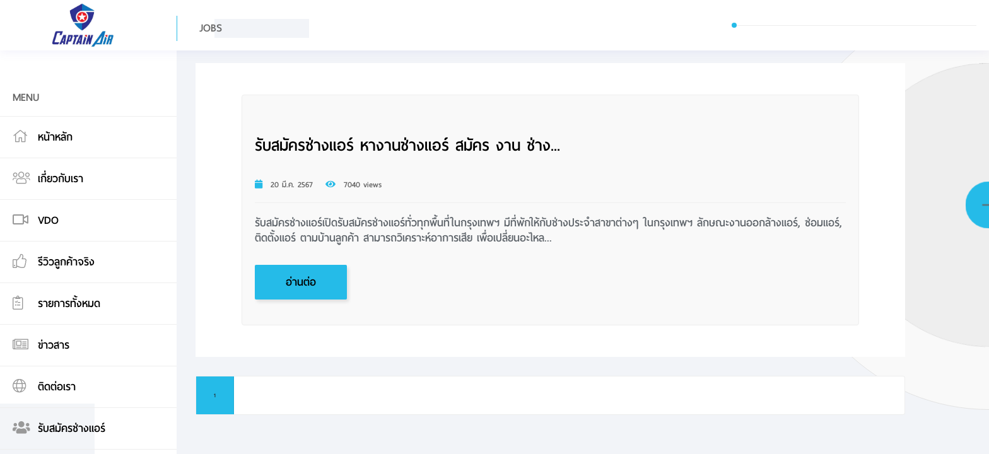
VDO (48, 220)
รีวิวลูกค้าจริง (66, 262)
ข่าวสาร (53, 345)
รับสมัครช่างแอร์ (71, 428)
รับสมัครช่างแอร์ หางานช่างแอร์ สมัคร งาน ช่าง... (407, 145)
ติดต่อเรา (57, 387)
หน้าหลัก (55, 137)
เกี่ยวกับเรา (60, 179)
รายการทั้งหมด (69, 303)
